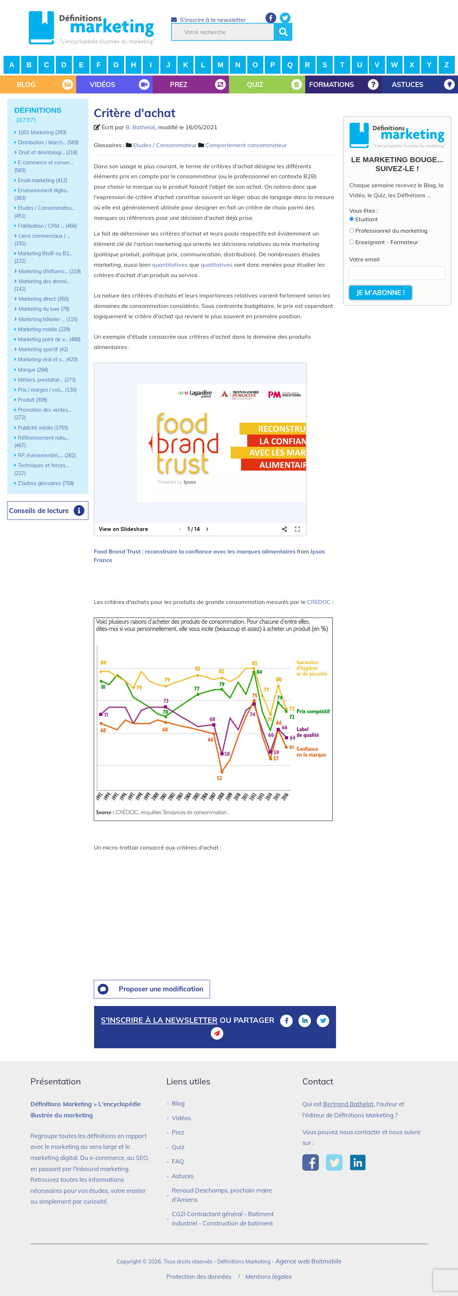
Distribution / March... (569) (48, 142)
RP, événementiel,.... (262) (47, 455)
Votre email (364, 259)
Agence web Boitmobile (308, 1261)
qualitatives (217, 264)
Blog (178, 1103)
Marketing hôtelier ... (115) (48, 319)
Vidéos (181, 1118)
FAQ (178, 1161)
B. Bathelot (140, 127)
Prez (178, 1132)
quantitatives (170, 264)
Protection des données (198, 1276)
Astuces (183, 1176)
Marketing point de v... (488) (49, 339)
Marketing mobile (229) (44, 329)
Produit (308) (32, 400)
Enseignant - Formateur (386, 242)
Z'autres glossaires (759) (46, 483)
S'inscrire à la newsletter (208, 19)
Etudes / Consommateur (165, 145)
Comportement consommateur (246, 145)
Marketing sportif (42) (43, 349)
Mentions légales (268, 1276)
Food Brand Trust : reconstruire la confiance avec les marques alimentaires (195, 551)
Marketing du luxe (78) (44, 309)
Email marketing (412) (42, 180)
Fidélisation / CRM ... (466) (47, 226)
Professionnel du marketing (391, 230)
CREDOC (319, 601)
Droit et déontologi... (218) (48, 152)
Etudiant (366, 219)
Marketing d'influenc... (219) (50, 271)
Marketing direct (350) (44, 299)
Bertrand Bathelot (348, 1104)
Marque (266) (33, 370)
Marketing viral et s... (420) (48, 359)
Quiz (178, 1147)
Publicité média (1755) (43, 428)
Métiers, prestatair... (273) (47, 380)
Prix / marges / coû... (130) (47, 390)
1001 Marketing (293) (42, 132)
